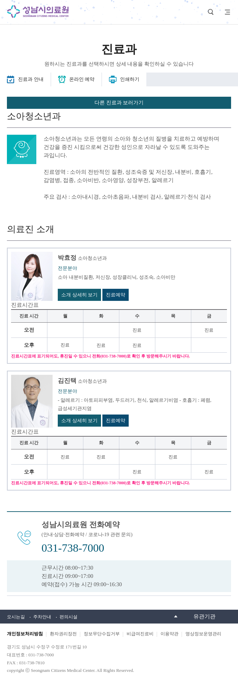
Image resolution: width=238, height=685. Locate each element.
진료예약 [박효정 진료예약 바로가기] (115, 294)
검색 (211, 12)
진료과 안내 (31, 79)
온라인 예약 (82, 79)
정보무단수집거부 (102, 633)
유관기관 (204, 616)
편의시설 (68, 616)
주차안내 (42, 616)
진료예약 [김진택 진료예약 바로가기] (115, 420)
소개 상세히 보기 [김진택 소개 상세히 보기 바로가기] (79, 420)
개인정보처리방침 (25, 633)
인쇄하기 (129, 79)
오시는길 (16, 616)
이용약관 (169, 633)
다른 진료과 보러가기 (119, 102)
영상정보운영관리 (203, 633)
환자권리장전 (63, 633)
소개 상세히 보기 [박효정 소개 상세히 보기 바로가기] (79, 294)
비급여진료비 (140, 633)
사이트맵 (226, 12)
